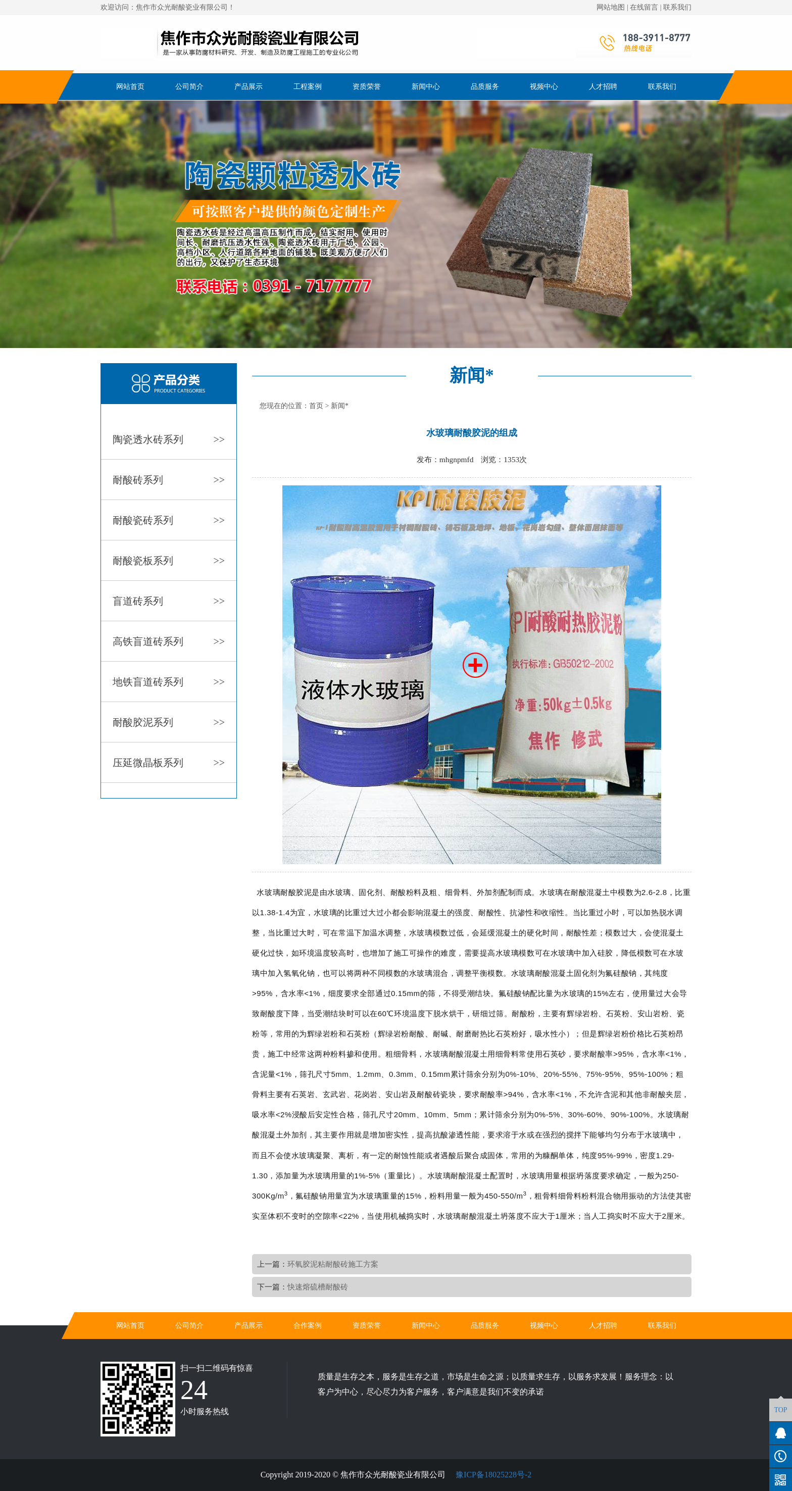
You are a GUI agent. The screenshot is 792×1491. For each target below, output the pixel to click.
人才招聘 (603, 86)
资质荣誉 (367, 86)
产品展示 (248, 86)
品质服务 (485, 86)
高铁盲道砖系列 (169, 641)
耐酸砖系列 (169, 480)
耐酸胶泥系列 (169, 722)
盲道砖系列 (169, 601)
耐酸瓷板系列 (169, 560)
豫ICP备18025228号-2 (492, 1474)
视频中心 (544, 86)
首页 (316, 406)
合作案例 (307, 1325)
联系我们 (677, 7)
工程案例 (307, 86)
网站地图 (611, 7)
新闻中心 (426, 86)
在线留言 (644, 7)
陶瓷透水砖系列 (169, 439)
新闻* (340, 406)
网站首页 (130, 86)
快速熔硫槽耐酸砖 (317, 1286)
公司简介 (189, 86)
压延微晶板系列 (169, 762)
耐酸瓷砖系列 (169, 520)
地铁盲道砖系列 (169, 682)
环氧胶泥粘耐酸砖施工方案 (332, 1264)
